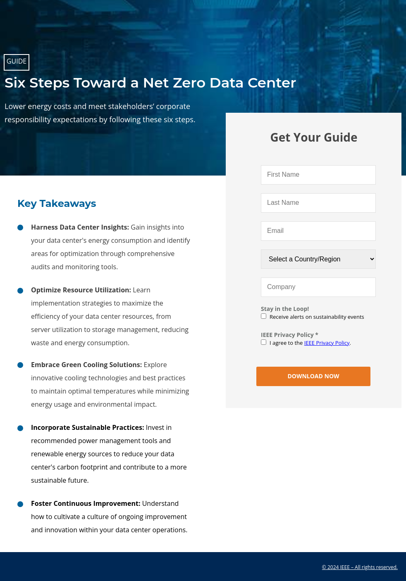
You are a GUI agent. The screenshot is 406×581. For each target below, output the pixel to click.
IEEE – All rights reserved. (369, 567)
